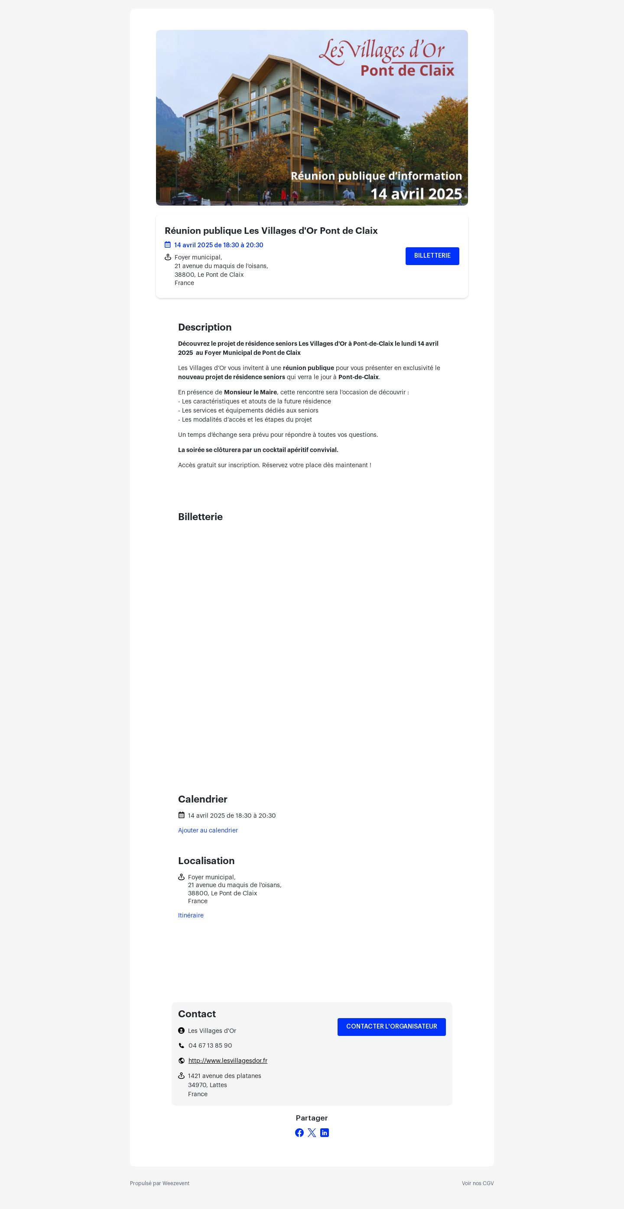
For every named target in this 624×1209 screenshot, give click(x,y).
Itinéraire (191, 916)
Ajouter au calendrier (208, 831)
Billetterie (432, 256)
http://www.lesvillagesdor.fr (227, 1061)
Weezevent (175, 1183)
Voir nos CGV (478, 1183)
